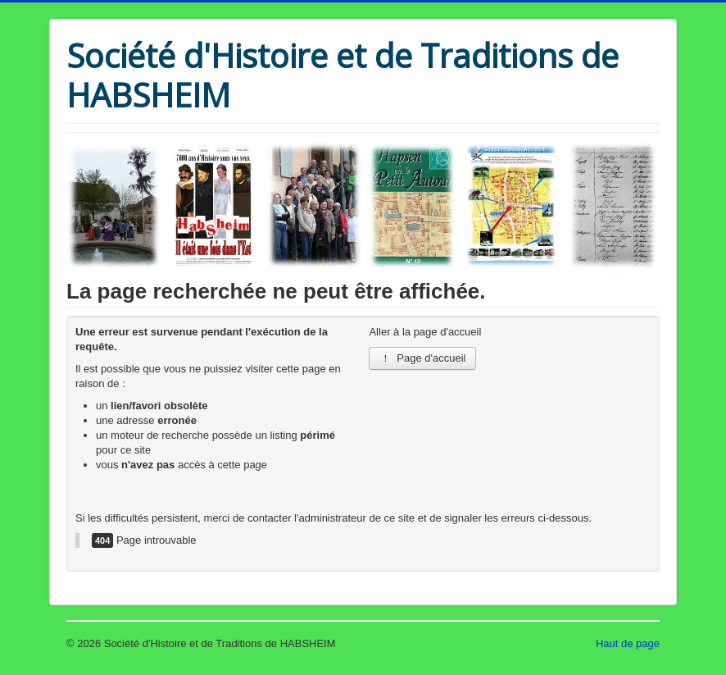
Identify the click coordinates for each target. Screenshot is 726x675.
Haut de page (628, 643)
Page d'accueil (422, 358)
